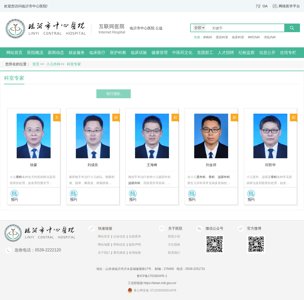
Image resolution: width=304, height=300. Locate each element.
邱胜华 (270, 165)
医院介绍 (174, 236)
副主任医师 (116, 118)
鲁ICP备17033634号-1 (152, 276)
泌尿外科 (134, 183)
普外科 (201, 177)
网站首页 (14, 52)
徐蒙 (33, 165)
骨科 (19, 177)
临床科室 (238, 37)
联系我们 (174, 252)
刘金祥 (211, 165)
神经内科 (254, 37)
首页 (35, 64)
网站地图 (104, 244)
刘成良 (93, 165)
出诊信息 (119, 236)
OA (265, 6)
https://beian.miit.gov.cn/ (160, 283)
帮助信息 (119, 244)
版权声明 (135, 244)
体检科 (207, 37)
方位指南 (174, 244)
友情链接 (135, 252)
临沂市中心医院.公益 (146, 28)
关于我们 (104, 252)
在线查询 (135, 236)
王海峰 (152, 165)
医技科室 (222, 37)
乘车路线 (119, 252)
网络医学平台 (289, 6)
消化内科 (270, 37)
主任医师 (57, 118)
